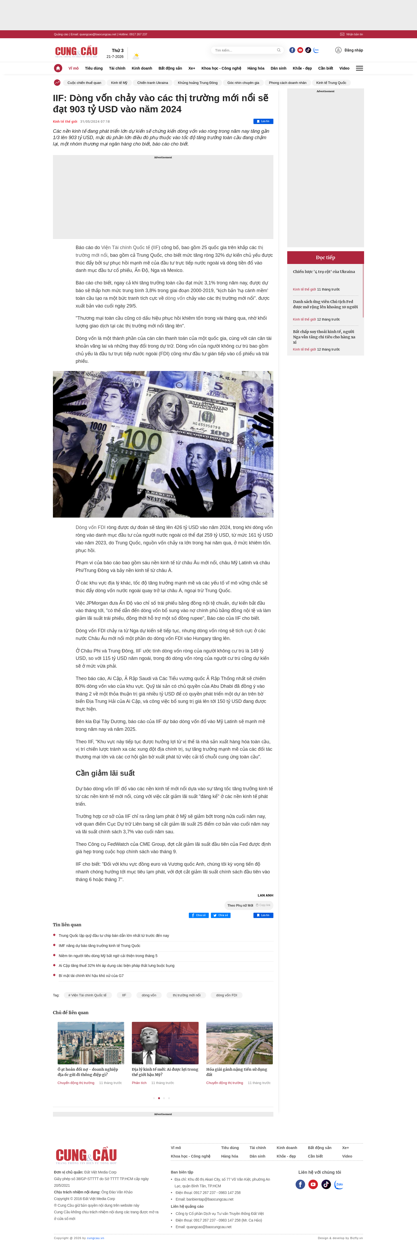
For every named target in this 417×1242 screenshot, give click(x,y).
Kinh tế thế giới (65, 121)
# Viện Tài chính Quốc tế (87, 995)
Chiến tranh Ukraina (152, 83)
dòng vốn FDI (226, 995)
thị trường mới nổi (186, 995)
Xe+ (192, 68)
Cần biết (325, 68)
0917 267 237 (138, 34)
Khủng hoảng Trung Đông (198, 83)
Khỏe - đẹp (302, 68)
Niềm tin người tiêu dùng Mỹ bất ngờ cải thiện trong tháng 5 (108, 956)
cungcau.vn (95, 1238)
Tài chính (117, 68)
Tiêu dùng (94, 68)
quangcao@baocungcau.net (98, 34)
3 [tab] (164, 1098)
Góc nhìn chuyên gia (243, 83)
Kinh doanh (142, 68)
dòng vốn (175, 298)
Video (344, 68)
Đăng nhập (349, 50)
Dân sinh (278, 68)
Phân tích (189, 1083)
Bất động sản (170, 68)
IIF (156, 247)
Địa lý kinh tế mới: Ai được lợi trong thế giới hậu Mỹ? (215, 1072)
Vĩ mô (74, 68)
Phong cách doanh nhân (288, 83)
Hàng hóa (255, 68)
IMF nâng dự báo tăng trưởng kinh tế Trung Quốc (99, 946)
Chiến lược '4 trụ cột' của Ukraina (324, 271)
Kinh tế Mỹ (119, 83)
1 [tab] (154, 1098)
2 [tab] (159, 1098)
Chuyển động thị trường (126, 1083)
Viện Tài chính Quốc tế (125, 247)
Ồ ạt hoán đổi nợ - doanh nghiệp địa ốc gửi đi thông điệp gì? (138, 1072)
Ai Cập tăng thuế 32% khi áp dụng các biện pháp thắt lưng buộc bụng (116, 965)
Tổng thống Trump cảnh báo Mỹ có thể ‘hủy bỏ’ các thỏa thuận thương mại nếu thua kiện (66, 1074)
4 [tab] (169, 1098)
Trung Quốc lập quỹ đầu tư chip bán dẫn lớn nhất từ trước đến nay (114, 935)
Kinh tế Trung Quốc (331, 83)
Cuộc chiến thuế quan (84, 83)
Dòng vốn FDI (91, 527)
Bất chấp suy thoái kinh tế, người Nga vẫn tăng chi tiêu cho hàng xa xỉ (324, 337)
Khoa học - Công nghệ (221, 68)
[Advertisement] (163, 197)
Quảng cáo (61, 34)
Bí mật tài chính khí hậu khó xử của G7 (91, 976)
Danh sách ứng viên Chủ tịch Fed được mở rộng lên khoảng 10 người (325, 304)
